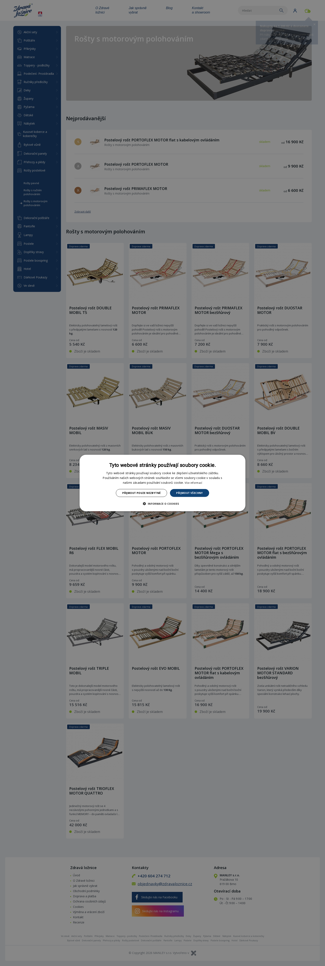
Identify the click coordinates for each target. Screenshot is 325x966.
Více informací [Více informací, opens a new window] (193, 482)
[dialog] (162, 483)
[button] (162, 503)
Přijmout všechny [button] (189, 493)
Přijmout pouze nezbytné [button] (141, 493)
